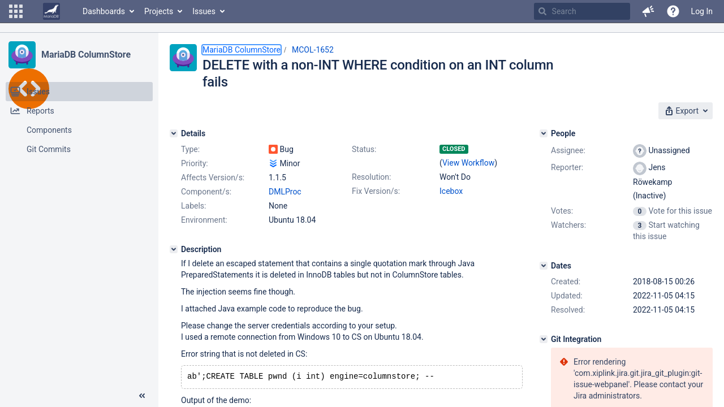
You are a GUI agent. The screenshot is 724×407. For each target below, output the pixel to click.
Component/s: (206, 191)
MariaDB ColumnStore (86, 54)
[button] (16, 11)
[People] (544, 133)
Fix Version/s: (376, 191)
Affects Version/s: (212, 177)
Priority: (194, 163)
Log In (702, 11)
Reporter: (567, 167)
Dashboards (104, 11)
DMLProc (285, 191)
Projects (158, 11)
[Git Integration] (544, 339)
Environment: (204, 219)
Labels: (193, 205)
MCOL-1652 (313, 49)
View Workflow (468, 162)
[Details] (174, 133)
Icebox (451, 191)
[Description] (174, 249)
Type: (190, 149)
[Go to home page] (51, 11)
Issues (204, 11)
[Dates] (544, 266)
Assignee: (568, 150)
